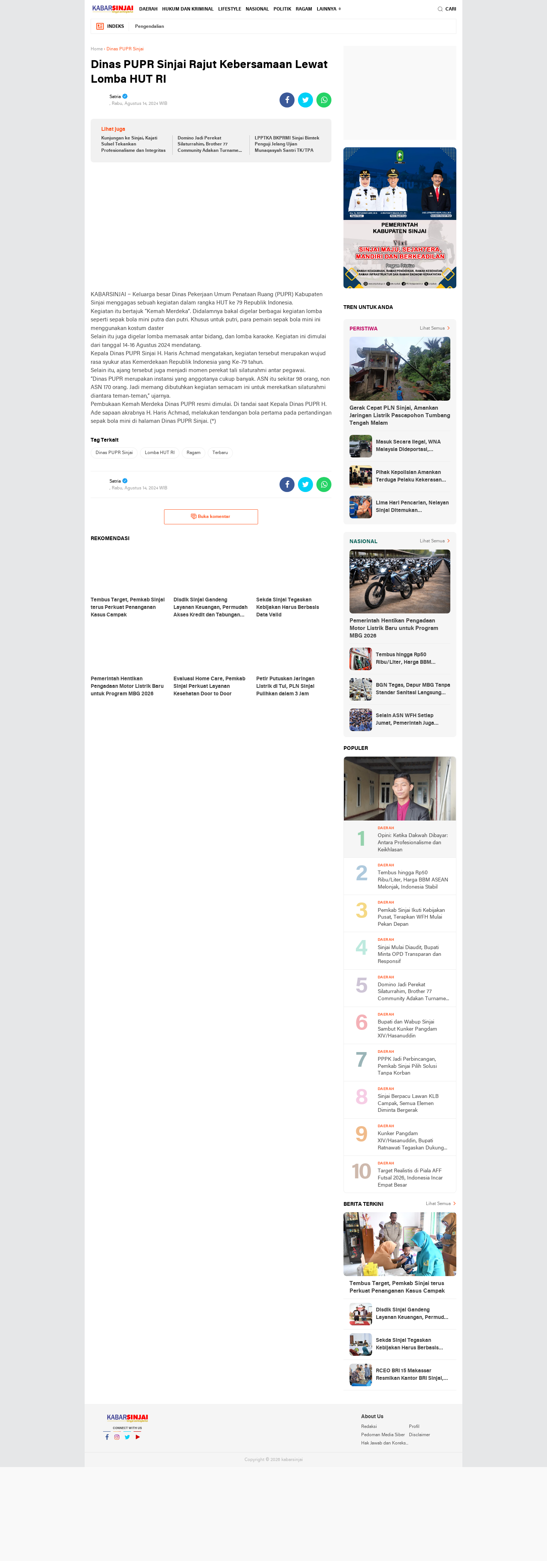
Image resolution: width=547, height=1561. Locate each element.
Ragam (304, 9)
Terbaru (220, 453)
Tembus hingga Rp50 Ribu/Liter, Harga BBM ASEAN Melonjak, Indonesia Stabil (410, 659)
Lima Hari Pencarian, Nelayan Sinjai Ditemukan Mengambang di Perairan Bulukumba (412, 507)
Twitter (127, 1440)
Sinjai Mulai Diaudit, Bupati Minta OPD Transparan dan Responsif (409, 954)
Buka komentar (210, 516)
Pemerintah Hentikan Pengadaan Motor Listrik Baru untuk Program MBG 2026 (393, 628)
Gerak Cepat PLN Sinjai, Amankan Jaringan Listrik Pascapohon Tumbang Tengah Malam (399, 415)
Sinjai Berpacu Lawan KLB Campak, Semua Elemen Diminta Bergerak (408, 1103)
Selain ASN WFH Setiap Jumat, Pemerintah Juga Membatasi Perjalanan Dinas (411, 720)
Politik (282, 9)
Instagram (117, 1440)
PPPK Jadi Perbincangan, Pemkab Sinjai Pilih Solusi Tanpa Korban (407, 1066)
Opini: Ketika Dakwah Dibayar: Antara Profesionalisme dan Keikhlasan (413, 842)
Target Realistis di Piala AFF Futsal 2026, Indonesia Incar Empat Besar (410, 1178)
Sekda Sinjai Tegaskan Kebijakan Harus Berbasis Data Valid (407, 1345)
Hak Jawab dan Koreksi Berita (385, 1443)
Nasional (257, 9)
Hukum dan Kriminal (188, 9)
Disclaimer (419, 1435)
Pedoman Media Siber (383, 1435)
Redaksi (369, 1427)
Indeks (110, 26)
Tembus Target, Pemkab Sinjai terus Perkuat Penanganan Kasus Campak (397, 1287)
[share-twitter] (305, 99)
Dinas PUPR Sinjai (114, 453)
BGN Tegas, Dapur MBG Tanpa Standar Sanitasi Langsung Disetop (413, 690)
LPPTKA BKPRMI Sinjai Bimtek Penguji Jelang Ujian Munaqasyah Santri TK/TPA (287, 144)
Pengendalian (149, 26)
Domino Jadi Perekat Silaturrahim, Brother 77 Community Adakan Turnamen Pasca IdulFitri (209, 145)
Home (97, 49)
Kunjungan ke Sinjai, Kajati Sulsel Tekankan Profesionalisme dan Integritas (133, 144)
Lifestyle (229, 9)
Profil (414, 1427)
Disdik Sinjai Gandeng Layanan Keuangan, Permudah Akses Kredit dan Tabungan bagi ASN (413, 1314)
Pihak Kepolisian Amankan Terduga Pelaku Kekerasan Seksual (409, 477)
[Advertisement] (211, 226)
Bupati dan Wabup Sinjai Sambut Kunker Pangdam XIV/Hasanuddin (407, 1029)
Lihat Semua (432, 328)
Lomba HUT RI (160, 453)
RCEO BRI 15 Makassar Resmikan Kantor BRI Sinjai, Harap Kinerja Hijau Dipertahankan (410, 1375)
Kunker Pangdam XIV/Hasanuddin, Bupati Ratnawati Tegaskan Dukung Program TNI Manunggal (411, 1141)
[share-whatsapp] (323, 99)
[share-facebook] (287, 99)
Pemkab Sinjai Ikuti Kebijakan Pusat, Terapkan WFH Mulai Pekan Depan (411, 917)
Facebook (107, 1440)
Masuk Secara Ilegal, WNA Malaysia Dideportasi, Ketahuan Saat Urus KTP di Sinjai (408, 446)
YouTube (137, 1440)
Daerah (148, 9)
